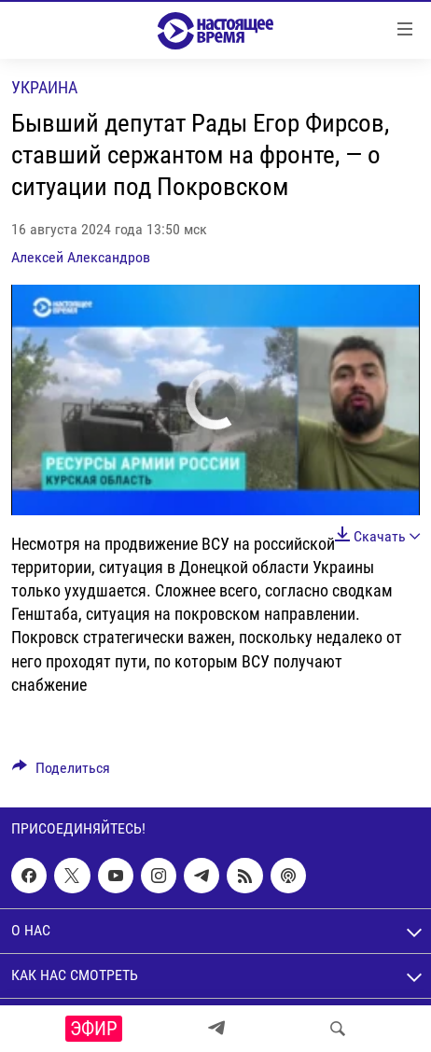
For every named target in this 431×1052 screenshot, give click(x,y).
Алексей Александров (80, 257)
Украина (44, 87)
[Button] (61, 772)
